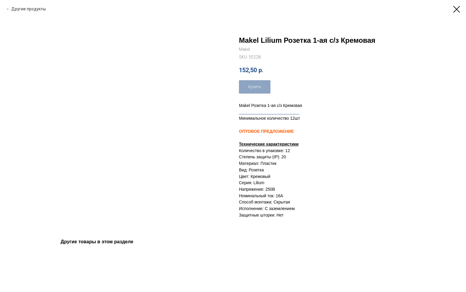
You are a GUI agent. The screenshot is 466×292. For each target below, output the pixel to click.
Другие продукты (28, 9)
